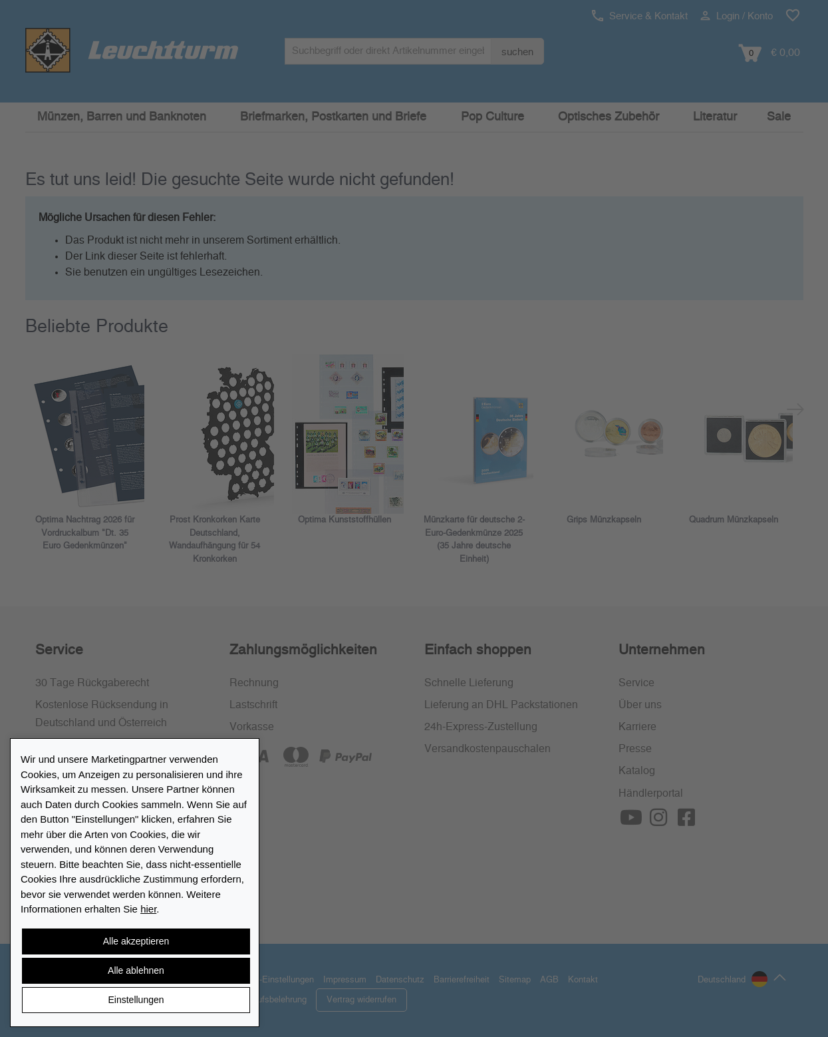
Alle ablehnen (136, 970)
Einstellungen (136, 999)
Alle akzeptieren (136, 941)
